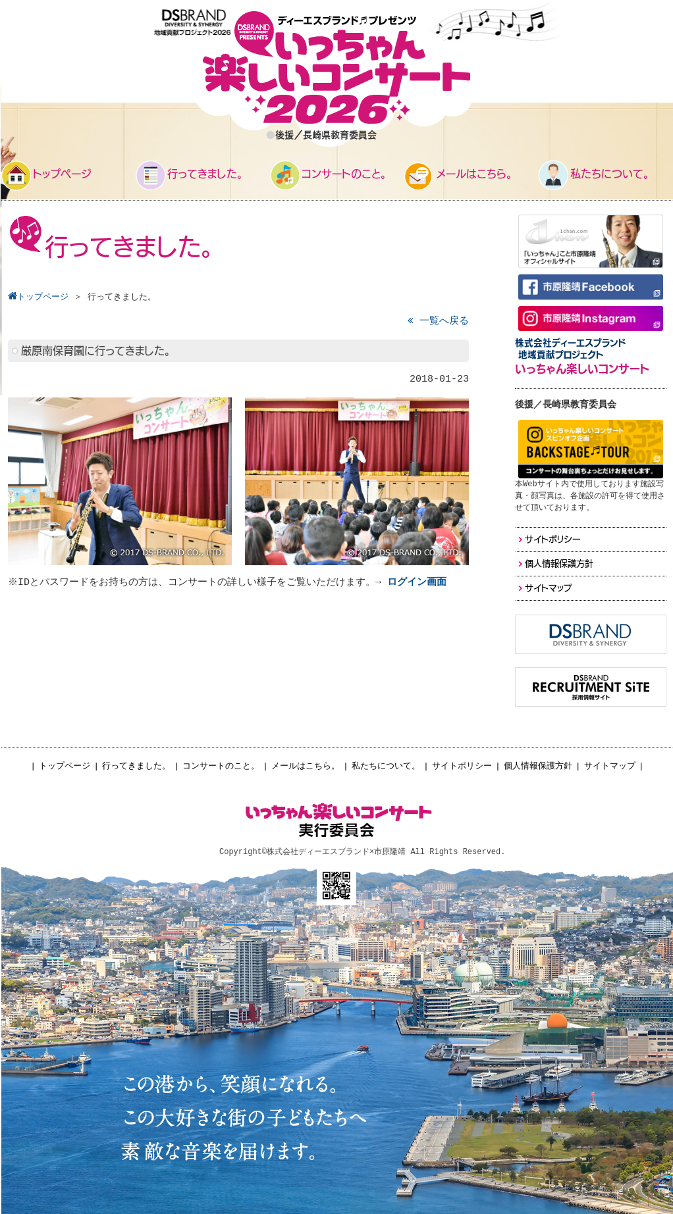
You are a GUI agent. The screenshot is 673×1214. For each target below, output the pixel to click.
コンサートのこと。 (220, 766)
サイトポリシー (462, 766)
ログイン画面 (418, 582)
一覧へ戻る (438, 321)
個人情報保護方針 (538, 766)
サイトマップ (609, 766)
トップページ (64, 766)
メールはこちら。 (305, 766)
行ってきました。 (136, 766)
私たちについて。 (386, 766)
